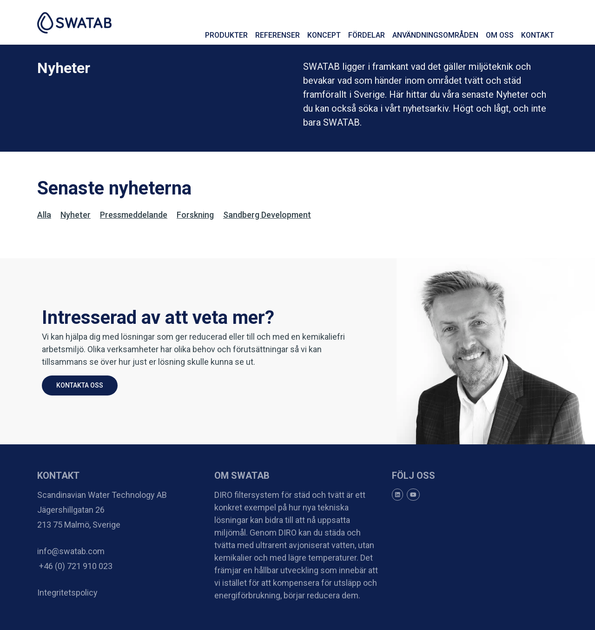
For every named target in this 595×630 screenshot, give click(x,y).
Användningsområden (435, 35)
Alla (44, 215)
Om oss (500, 35)
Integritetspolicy (67, 592)
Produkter (226, 35)
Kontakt (537, 35)
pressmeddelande (133, 215)
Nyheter (75, 215)
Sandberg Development (267, 215)
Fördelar (366, 35)
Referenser (277, 35)
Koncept (324, 35)
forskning (195, 215)
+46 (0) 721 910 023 (74, 566)
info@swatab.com (71, 551)
